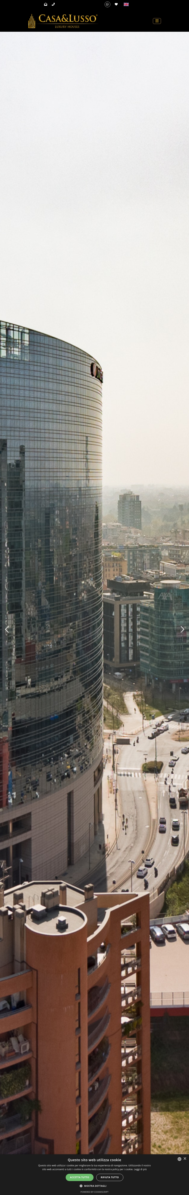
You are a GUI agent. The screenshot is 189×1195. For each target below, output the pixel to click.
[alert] (94, 1174)
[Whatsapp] (107, 4)
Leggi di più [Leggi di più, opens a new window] (140, 1169)
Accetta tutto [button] (79, 1177)
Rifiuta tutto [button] (110, 1177)
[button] (94, 1186)
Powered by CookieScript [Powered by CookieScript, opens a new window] (95, 1191)
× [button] (184, 1158)
